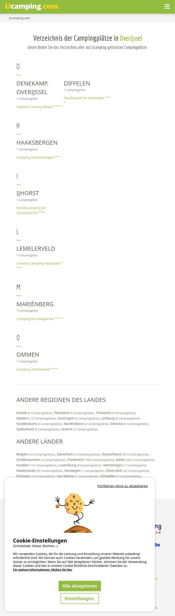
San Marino (78, 476)
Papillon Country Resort (39, 107)
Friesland (116, 413)
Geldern (36, 418)
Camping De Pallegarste (39, 319)
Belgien (36, 454)
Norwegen (84, 470)
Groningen (79, 418)
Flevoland (74, 413)
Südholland (38, 429)
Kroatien (36, 465)
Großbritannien (41, 459)
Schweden (121, 476)
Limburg (121, 418)
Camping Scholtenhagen (38, 157)
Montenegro (125, 465)
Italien (135, 459)
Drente (34, 413)
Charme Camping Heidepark (39, 265)
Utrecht (79, 429)
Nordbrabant (39, 424)
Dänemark (78, 454)
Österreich (128, 470)
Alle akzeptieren (79, 586)
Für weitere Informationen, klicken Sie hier (42, 570)
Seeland (129, 424)
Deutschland (125, 454)
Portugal (36, 476)
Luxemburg (80, 465)
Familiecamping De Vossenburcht (31, 210)
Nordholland (86, 424)
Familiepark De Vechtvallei (87, 99)
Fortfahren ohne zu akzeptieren (122, 486)
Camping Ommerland (36, 369)
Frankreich (91, 459)
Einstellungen (80, 598)
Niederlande (39, 470)
